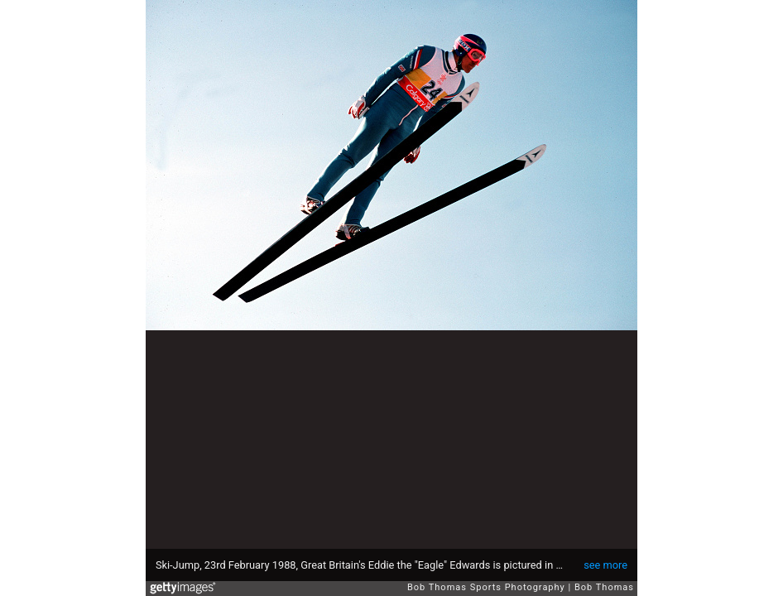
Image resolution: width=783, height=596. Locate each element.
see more (605, 565)
